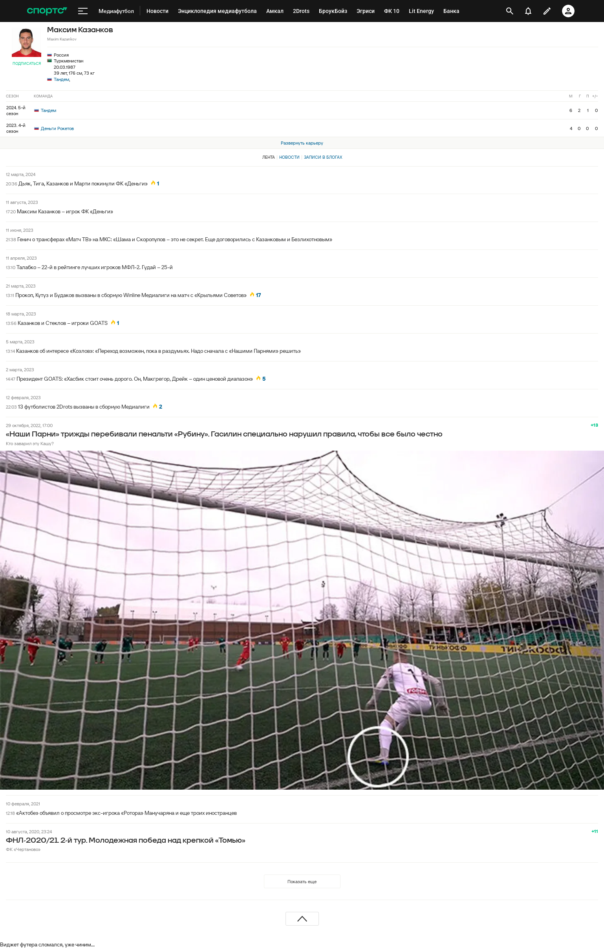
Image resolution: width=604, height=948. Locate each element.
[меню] (82, 11)
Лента (268, 157)
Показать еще (302, 881)
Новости (289, 157)
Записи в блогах (323, 157)
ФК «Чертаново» (23, 849)
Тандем (61, 79)
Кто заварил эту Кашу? (30, 443)
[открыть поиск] (510, 11)
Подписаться (27, 63)
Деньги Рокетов (54, 128)
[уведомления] (528, 11)
